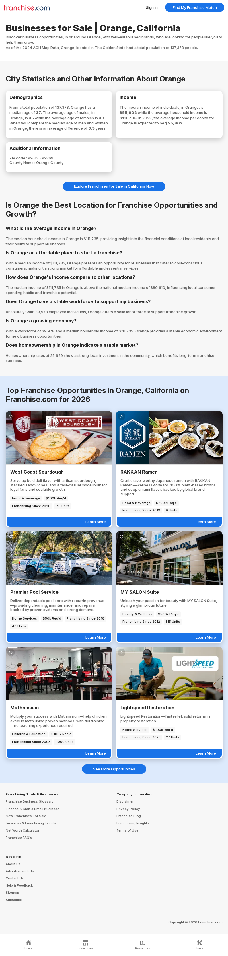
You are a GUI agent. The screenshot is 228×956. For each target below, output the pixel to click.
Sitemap (12, 893)
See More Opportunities (114, 769)
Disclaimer (125, 801)
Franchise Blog (128, 816)
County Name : (22, 162)
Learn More (95, 521)
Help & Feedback (19, 885)
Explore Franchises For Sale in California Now (114, 186)
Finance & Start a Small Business (32, 809)
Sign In (152, 7)
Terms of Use (127, 830)
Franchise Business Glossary (30, 801)
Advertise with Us (20, 871)
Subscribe (14, 900)
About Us (13, 864)
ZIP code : (18, 158)
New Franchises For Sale (26, 816)
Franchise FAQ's (19, 838)
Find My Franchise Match (195, 7)
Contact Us (15, 878)
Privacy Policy (128, 809)
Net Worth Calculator (22, 830)
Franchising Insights (132, 823)
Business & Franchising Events (31, 823)
